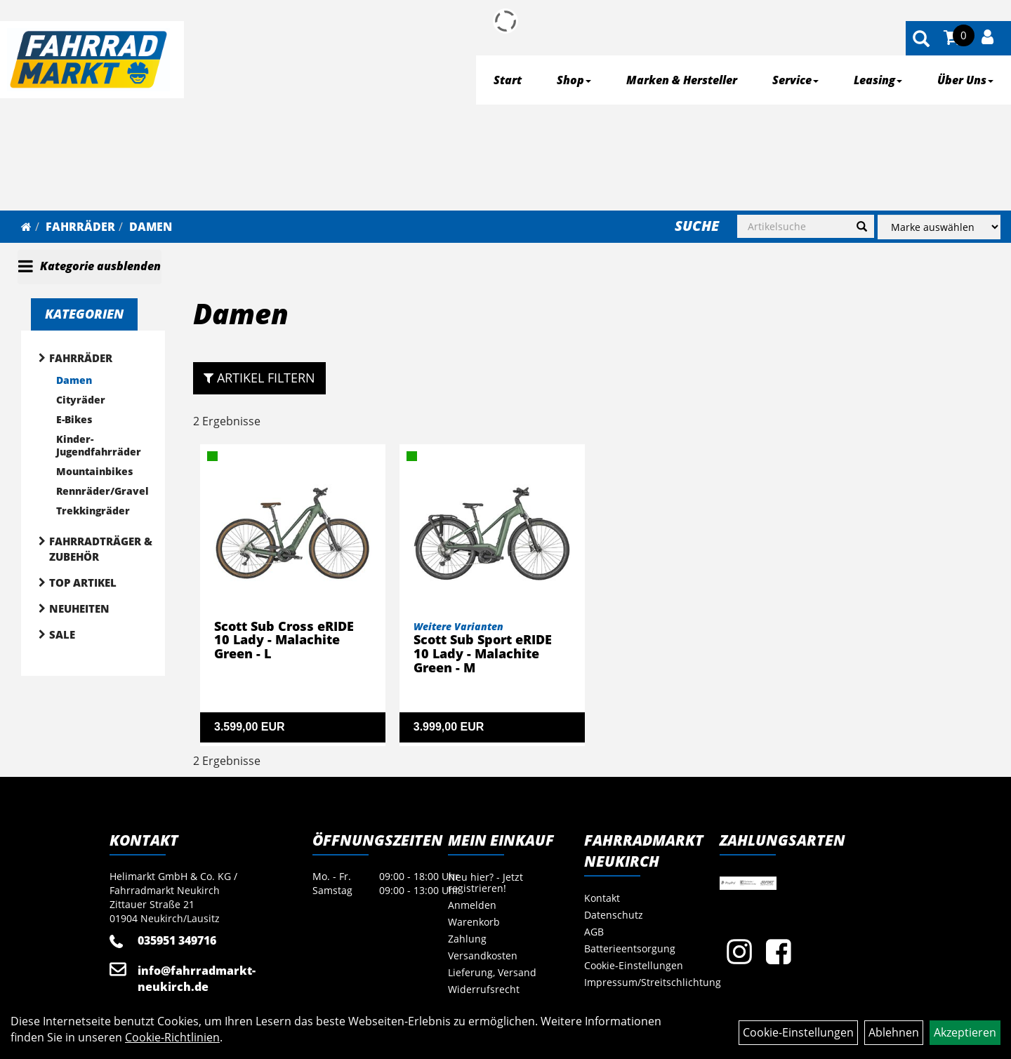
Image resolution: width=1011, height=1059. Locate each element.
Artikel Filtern (259, 377)
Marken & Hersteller (681, 80)
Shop (574, 80)
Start (508, 80)
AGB (594, 931)
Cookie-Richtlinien (172, 1037)
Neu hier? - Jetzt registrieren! (485, 882)
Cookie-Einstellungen (633, 965)
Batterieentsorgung (629, 948)
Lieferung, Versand (492, 972)
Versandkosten (482, 955)
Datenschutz (613, 914)
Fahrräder (80, 226)
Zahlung (467, 938)
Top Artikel (83, 582)
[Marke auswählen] (939, 227)
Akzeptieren (965, 1032)
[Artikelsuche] (921, 39)
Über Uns (965, 80)
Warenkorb (474, 921)
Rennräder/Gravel (102, 491)
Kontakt (602, 898)
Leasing (878, 80)
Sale (62, 634)
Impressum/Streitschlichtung (636, 982)
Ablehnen (893, 1032)
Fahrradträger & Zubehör (100, 549)
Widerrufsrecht (484, 989)
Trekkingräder (93, 510)
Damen (150, 226)
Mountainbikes (94, 471)
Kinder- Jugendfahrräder (98, 445)
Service (795, 80)
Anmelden (472, 905)
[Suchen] (862, 226)
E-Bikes (74, 419)
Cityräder (80, 399)
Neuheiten (79, 608)
